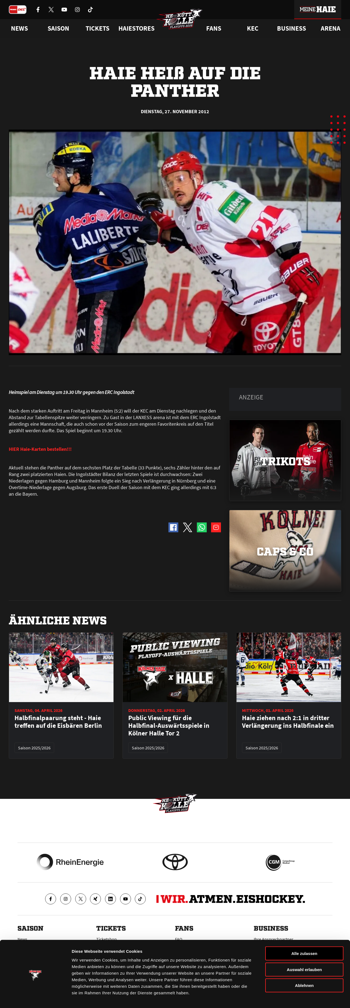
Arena (330, 28)
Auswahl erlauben (304, 952)
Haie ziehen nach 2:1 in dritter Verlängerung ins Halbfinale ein (288, 721)
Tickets (97, 28)
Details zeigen (291, 997)
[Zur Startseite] (180, 21)
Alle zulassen (304, 936)
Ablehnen (304, 968)
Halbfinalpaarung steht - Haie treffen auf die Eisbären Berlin (58, 721)
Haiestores (136, 28)
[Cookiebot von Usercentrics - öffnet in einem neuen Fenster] (35, 997)
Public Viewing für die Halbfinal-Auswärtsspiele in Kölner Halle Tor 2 (168, 725)
